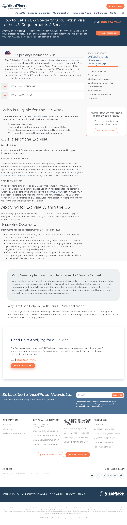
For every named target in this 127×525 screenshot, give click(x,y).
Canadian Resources (104, 429)
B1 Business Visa (95, 87)
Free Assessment (102, 447)
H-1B (24, 75)
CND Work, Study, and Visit (46, 431)
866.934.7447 (111, 22)
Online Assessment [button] (109, 33)
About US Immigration (75, 429)
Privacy (70, 493)
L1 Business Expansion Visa (99, 94)
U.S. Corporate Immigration (99, 79)
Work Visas (92, 98)
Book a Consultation (104, 442)
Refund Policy (10, 493)
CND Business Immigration (46, 440)
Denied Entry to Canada (45, 444)
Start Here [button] (117, 6)
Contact (114, 13)
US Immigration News (104, 438)
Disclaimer (56, 493)
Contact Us (7, 429)
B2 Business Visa (95, 91)
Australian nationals (70, 60)
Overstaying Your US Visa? (76, 437)
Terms (81, 493)
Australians (38, 116)
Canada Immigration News (107, 433)
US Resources (101, 425)
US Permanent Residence (76, 433)
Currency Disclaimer (34, 493)
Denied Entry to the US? (76, 442)
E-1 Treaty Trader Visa (97, 71)
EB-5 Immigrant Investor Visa (100, 83)
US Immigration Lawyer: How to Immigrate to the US (77, 422)
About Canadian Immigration (41, 426)
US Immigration (61, 13)
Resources (100, 420)
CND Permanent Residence (46, 435)
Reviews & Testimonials (13, 433)
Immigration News (81, 13)
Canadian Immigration (39, 13)
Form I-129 (53, 192)
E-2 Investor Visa (95, 75)
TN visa (34, 75)
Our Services (100, 13)
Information (10, 420)
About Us (20, 13)
